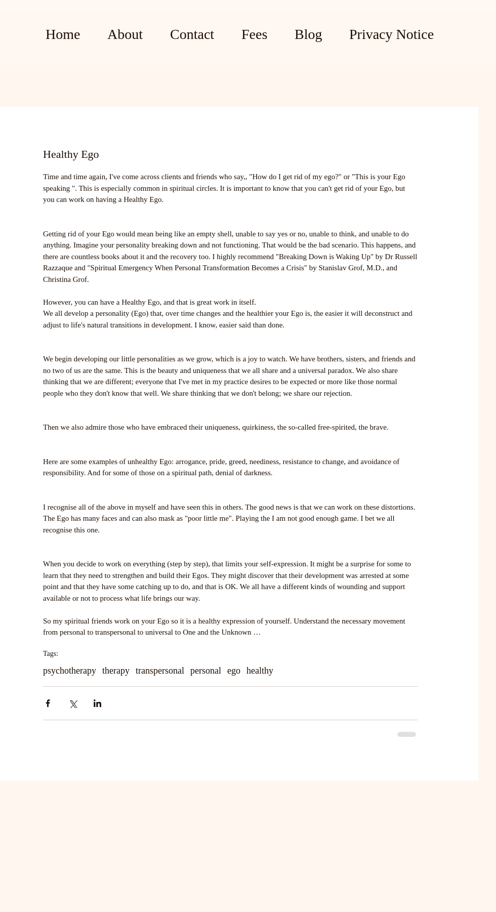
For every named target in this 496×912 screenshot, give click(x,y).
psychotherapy (69, 671)
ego (233, 671)
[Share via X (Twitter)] (72, 703)
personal (205, 671)
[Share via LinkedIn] (97, 703)
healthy (259, 671)
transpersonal (160, 671)
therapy (116, 671)
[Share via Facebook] (48, 703)
